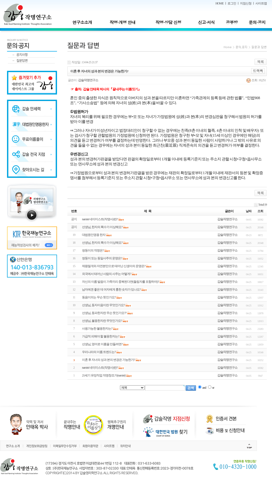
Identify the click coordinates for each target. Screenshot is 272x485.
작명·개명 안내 (123, 22)
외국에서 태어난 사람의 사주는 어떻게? (106, 274)
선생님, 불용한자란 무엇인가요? (102, 321)
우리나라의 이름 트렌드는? (99, 352)
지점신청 (245, 3)
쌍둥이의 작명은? (93, 250)
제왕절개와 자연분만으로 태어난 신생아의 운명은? (113, 266)
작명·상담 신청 (168, 22)
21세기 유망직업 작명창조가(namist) (103, 375)
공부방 (232, 22)
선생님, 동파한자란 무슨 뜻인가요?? (104, 313)
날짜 (248, 211)
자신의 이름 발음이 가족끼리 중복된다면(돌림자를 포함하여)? (120, 282)
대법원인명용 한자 (93, 235)
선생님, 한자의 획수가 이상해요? (102, 242)
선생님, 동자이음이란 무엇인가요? (103, 305)
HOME (220, 3)
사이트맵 (261, 3)
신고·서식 (206, 22)
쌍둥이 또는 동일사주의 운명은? (102, 258)
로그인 (231, 3)
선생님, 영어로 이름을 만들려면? (102, 344)
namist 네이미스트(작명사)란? (100, 367)
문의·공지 (257, 22)
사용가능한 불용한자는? (97, 328)
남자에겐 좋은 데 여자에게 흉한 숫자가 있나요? (111, 289)
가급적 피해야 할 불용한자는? (100, 336)
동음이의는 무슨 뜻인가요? (99, 297)
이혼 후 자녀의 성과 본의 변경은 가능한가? (108, 360)
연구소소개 (82, 22)
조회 (260, 211)
